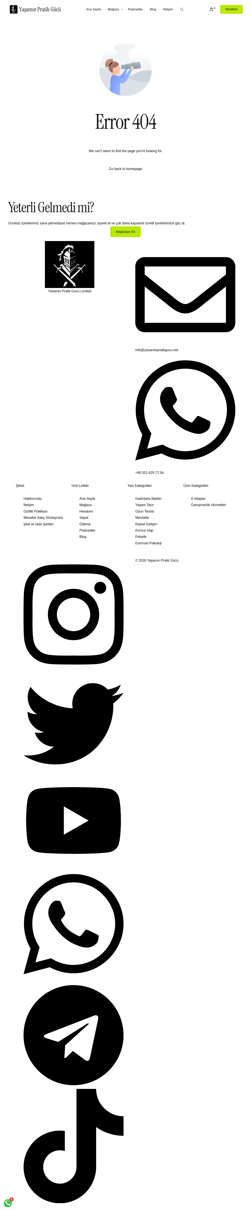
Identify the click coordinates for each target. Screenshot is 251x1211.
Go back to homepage (125, 169)
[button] (182, 9)
